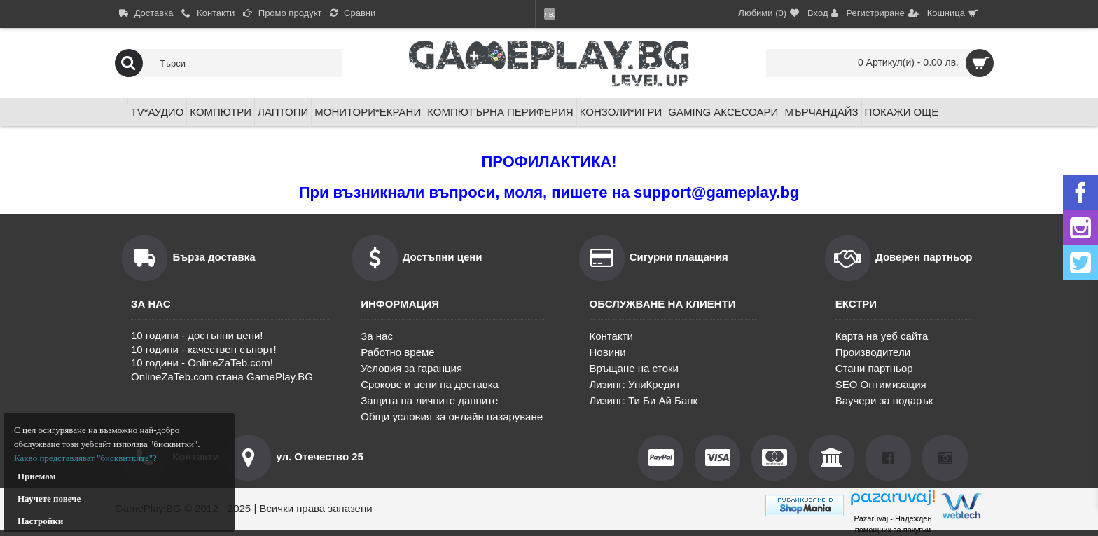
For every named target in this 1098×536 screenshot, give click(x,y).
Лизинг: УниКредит (635, 384)
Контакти (611, 336)
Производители (872, 352)
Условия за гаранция (411, 368)
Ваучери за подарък (884, 400)
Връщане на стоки (634, 368)
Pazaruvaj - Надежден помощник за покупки (892, 524)
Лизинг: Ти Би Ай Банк (644, 400)
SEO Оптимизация (880, 384)
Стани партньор (874, 368)
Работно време (397, 352)
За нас (377, 336)
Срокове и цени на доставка (430, 384)
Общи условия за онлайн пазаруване (452, 416)
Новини (608, 352)
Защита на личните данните (429, 400)
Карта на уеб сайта (882, 336)
